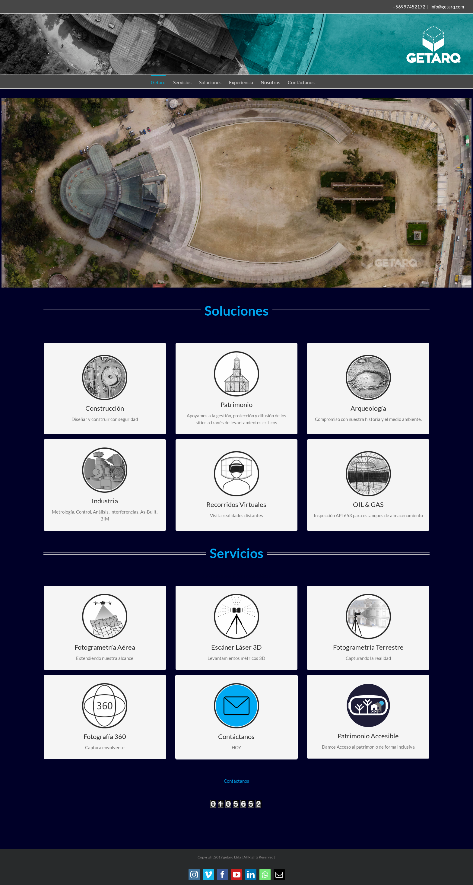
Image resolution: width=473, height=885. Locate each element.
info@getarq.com (447, 6)
